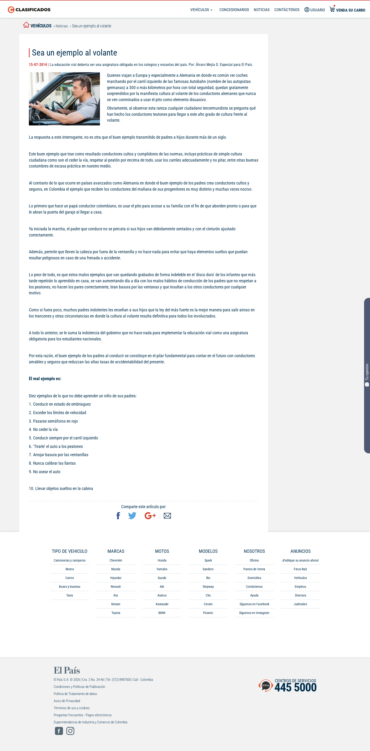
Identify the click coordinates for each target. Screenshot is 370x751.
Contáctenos (254, 588)
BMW (161, 615)
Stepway (208, 588)
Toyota (115, 615)
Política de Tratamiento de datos (75, 696)
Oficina (254, 562)
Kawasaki (162, 606)
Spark (208, 562)
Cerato (208, 606)
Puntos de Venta (254, 571)
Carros (69, 580)
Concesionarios (234, 9)
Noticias (262, 9)
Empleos (300, 588)
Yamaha (161, 571)
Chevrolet (116, 562)
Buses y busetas (69, 588)
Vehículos (201, 9)
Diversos (300, 597)
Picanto (208, 615)
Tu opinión (367, 375)
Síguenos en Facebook (254, 606)
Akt (162, 588)
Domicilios (254, 580)
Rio (208, 580)
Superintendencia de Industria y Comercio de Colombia (90, 724)
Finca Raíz (300, 571)
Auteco (162, 597)
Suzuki (162, 580)
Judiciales (300, 606)
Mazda (115, 571)
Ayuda (254, 597)
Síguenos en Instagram (254, 615)
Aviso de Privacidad (67, 703)
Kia (116, 597)
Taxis (69, 597)
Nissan (115, 606)
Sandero (208, 571)
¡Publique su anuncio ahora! (300, 562)
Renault (116, 588)
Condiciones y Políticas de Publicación (79, 689)
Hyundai (115, 580)
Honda (162, 562)
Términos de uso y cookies (72, 710)
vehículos (42, 26)
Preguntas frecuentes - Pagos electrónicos (83, 717)
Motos (70, 571)
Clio (208, 597)
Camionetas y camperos (69, 562)
